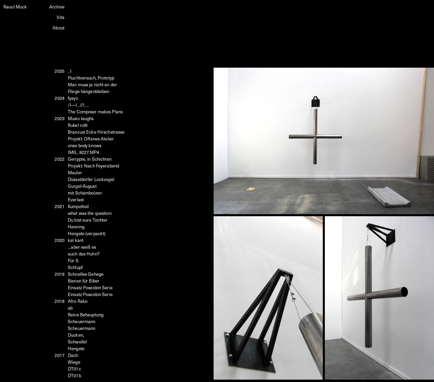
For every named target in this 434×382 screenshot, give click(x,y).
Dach (73, 355)
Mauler (75, 172)
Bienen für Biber (83, 280)
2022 (59, 159)
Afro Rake (77, 301)
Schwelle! (77, 341)
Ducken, (76, 335)
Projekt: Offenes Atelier (91, 138)
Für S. (73, 260)
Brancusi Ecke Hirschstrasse (96, 132)
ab (70, 308)
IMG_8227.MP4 (83, 152)
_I (70, 71)
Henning (76, 226)
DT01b (74, 375)
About (58, 27)
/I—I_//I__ (78, 105)
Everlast (76, 199)
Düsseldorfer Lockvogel (91, 179)
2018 (59, 301)
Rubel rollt (77, 125)
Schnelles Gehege (85, 274)
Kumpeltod (78, 206)
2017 (59, 355)
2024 (59, 98)
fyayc (73, 98)
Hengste (76, 348)
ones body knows (84, 145)
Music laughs (81, 118)
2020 (59, 240)
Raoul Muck (15, 6)
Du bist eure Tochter (88, 220)
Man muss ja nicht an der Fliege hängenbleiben (92, 87)
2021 (59, 206)
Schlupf (75, 267)
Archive (56, 6)
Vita (60, 17)
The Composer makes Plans (95, 111)
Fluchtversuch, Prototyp (91, 77)
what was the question (90, 213)
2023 (59, 118)
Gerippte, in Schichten (90, 159)
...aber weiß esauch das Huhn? (84, 250)
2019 (59, 274)
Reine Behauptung (85, 314)
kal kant (75, 240)
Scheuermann (81, 321)
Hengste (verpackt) (86, 233)
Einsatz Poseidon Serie (90, 287)
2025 (59, 71)
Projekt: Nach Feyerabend (93, 165)
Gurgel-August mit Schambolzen (85, 189)
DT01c (74, 368)
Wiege (74, 362)
